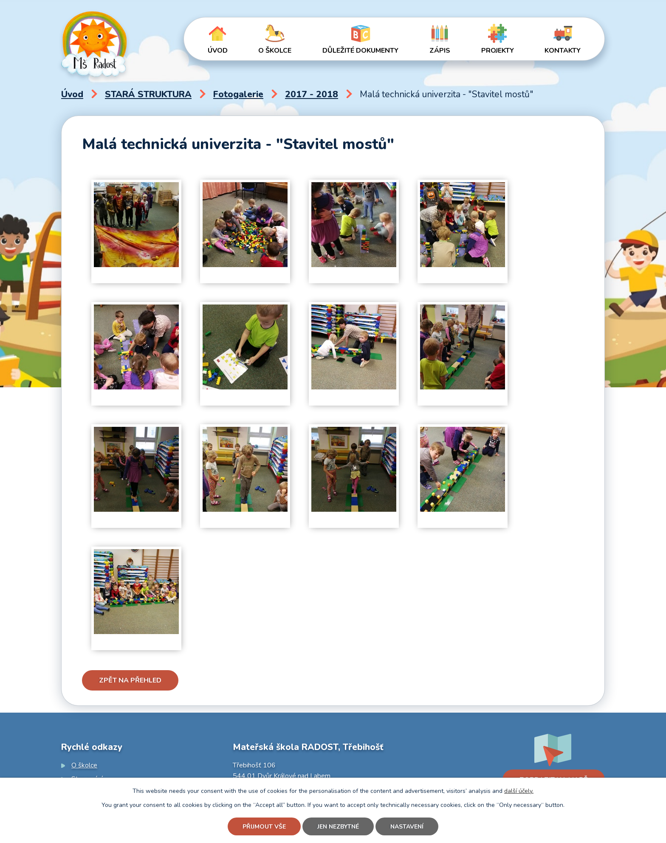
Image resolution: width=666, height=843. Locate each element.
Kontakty (563, 50)
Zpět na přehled (130, 680)
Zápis (439, 50)
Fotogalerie (238, 94)
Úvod (218, 50)
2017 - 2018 (311, 94)
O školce (274, 50)
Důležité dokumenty (360, 50)
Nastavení (406, 827)
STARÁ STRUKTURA (148, 94)
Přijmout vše (264, 827)
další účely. (518, 791)
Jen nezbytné (338, 827)
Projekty (497, 50)
